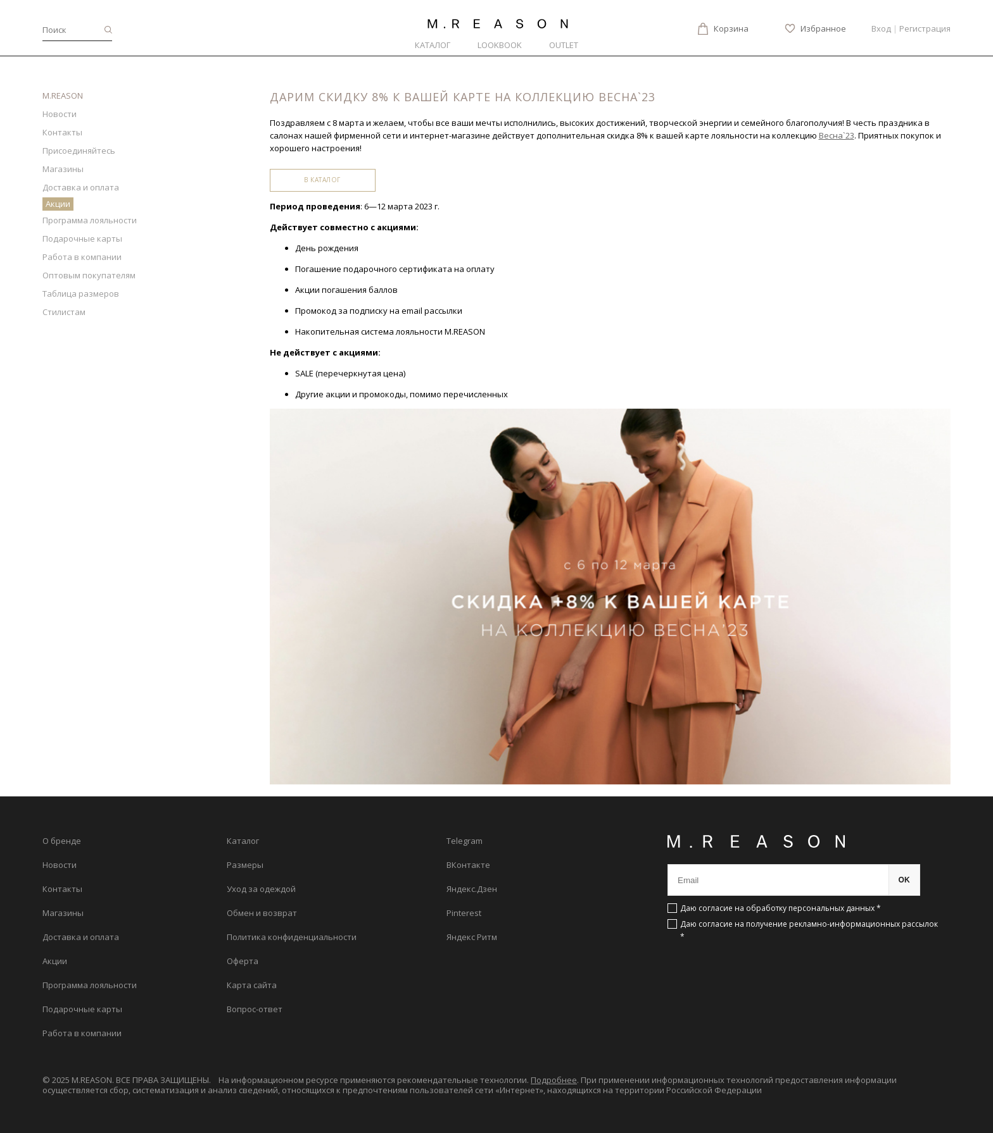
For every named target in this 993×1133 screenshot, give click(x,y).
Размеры (245, 864)
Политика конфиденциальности (292, 937)
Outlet (563, 45)
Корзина (731, 28)
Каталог (432, 45)
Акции (58, 203)
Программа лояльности (89, 220)
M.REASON (62, 95)
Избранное (823, 28)
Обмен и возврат (262, 913)
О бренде (61, 840)
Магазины (63, 169)
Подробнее (554, 1080)
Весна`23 (836, 135)
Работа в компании (82, 257)
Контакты (62, 132)
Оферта (242, 961)
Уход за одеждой (261, 889)
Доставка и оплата (80, 187)
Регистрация (925, 28)
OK (904, 880)
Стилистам (63, 312)
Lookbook (500, 45)
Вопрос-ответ (254, 1009)
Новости (59, 114)
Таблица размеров (80, 293)
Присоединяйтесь (78, 150)
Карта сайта (252, 985)
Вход (881, 28)
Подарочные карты (82, 238)
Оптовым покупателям (89, 275)
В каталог (322, 179)
